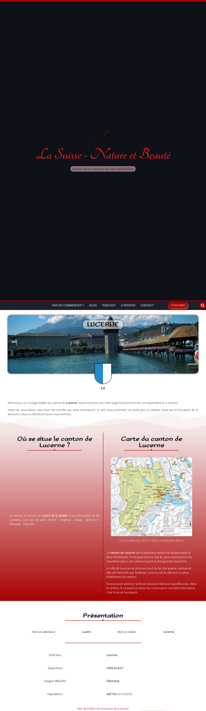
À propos (128, 305)
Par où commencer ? (68, 305)
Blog (93, 305)
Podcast (109, 305)
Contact (147, 305)
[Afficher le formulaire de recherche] (202, 305)
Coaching (178, 305)
